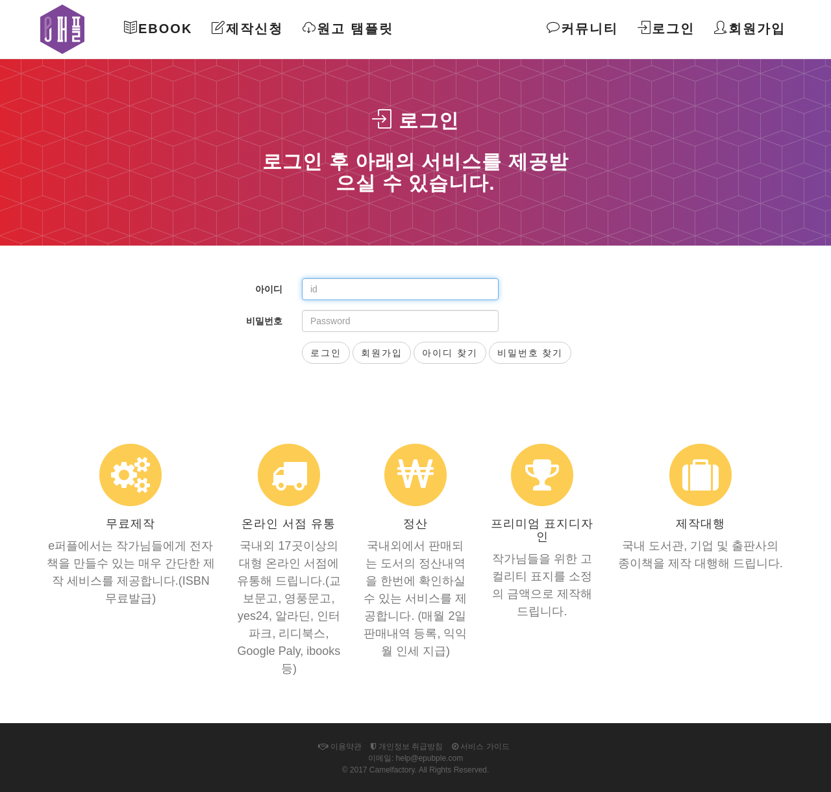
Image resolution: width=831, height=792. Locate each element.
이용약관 (339, 746)
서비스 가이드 (481, 746)
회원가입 (750, 28)
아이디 (268, 289)
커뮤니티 (582, 28)
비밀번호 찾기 (530, 353)
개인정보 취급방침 (407, 746)
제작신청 (247, 28)
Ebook (158, 28)
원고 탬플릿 (348, 28)
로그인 (666, 28)
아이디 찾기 (450, 353)
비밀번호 (264, 321)
